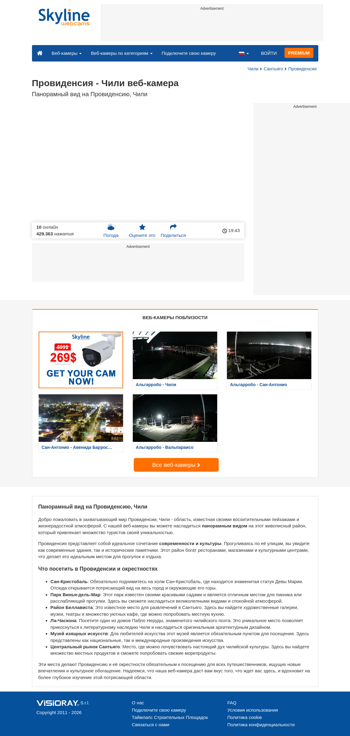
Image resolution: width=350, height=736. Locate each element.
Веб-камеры (67, 53)
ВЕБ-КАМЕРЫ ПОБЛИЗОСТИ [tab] (175, 317)
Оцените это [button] (142, 231)
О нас (138, 702)
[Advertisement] (212, 26)
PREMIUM (299, 52)
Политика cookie (244, 717)
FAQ (231, 702)
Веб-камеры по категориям (121, 53)
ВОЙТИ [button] (269, 53)
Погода (111, 231)
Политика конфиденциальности (261, 724)
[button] (243, 53)
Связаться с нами (150, 724)
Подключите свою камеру (189, 53)
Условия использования (252, 710)
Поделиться (173, 231)
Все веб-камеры (176, 465)
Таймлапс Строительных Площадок (170, 717)
